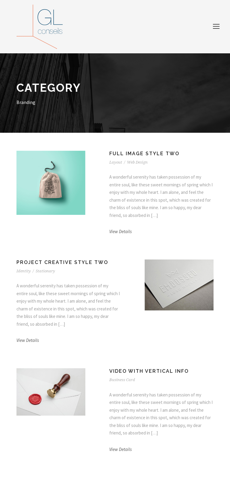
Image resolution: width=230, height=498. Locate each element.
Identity (23, 271)
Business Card (122, 380)
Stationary (45, 271)
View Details (120, 231)
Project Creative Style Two (62, 262)
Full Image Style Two (144, 153)
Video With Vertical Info (149, 371)
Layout (115, 162)
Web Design (137, 162)
